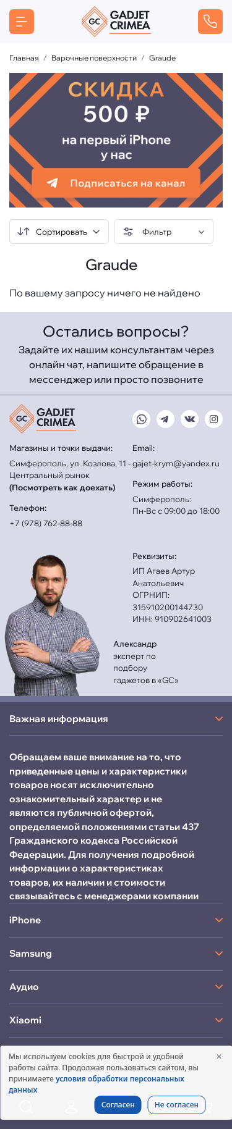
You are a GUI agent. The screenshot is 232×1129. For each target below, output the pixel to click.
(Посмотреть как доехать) (62, 487)
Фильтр (146, 231)
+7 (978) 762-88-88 (45, 523)
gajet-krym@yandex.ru (176, 463)
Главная (24, 57)
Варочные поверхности (94, 57)
